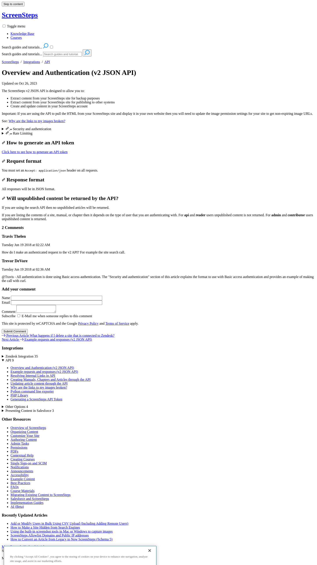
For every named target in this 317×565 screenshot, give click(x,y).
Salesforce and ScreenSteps (30, 500)
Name (52, 298)
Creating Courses (23, 460)
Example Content (23, 480)
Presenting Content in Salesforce (29, 412)
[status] (158, 98)
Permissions (19, 449)
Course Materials (23, 492)
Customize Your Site (25, 437)
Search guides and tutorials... (22, 54)
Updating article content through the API (39, 385)
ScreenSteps (10, 62)
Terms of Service (117, 325)
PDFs (14, 453)
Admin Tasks (20, 445)
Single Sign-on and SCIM (29, 464)
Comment (31, 313)
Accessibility (20, 476)
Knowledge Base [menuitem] (22, 33)
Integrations (31, 62)
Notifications (20, 468)
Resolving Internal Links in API (33, 377)
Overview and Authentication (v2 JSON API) (69, 72)
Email (52, 302)
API (47, 62)
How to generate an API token (38, 142)
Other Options (16, 408)
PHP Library (19, 397)
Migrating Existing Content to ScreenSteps (41, 496)
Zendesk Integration (21, 358)
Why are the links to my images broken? (37, 121)
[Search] (62, 54)
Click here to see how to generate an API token (35, 152)
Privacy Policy (88, 325)
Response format (23, 179)
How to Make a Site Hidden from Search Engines (45, 529)
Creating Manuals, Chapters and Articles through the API (51, 381)
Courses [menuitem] (16, 37)
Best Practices (20, 484)
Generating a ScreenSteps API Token (36, 400)
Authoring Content (24, 441)
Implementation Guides (27, 504)
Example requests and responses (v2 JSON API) (44, 373)
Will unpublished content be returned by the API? (60, 198)
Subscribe (9, 317)
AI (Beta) (17, 508)
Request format (21, 161)
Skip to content (13, 4)
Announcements (22, 472)
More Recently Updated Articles (24, 548)
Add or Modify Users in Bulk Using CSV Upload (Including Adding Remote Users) (69, 525)
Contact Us (34, 552)
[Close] (149, 558)
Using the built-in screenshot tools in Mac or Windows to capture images (62, 533)
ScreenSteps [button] (20, 15)
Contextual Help (22, 457)
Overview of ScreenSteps (28, 429)
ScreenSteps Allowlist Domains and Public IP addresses (50, 536)
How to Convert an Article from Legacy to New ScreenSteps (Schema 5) (61, 540)
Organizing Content (24, 433)
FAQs (15, 488)
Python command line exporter (32, 393)
